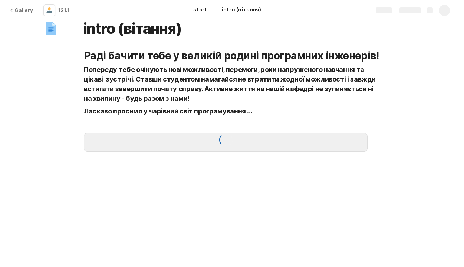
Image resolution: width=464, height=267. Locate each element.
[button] (50, 28)
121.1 (63, 10)
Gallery (21, 10)
